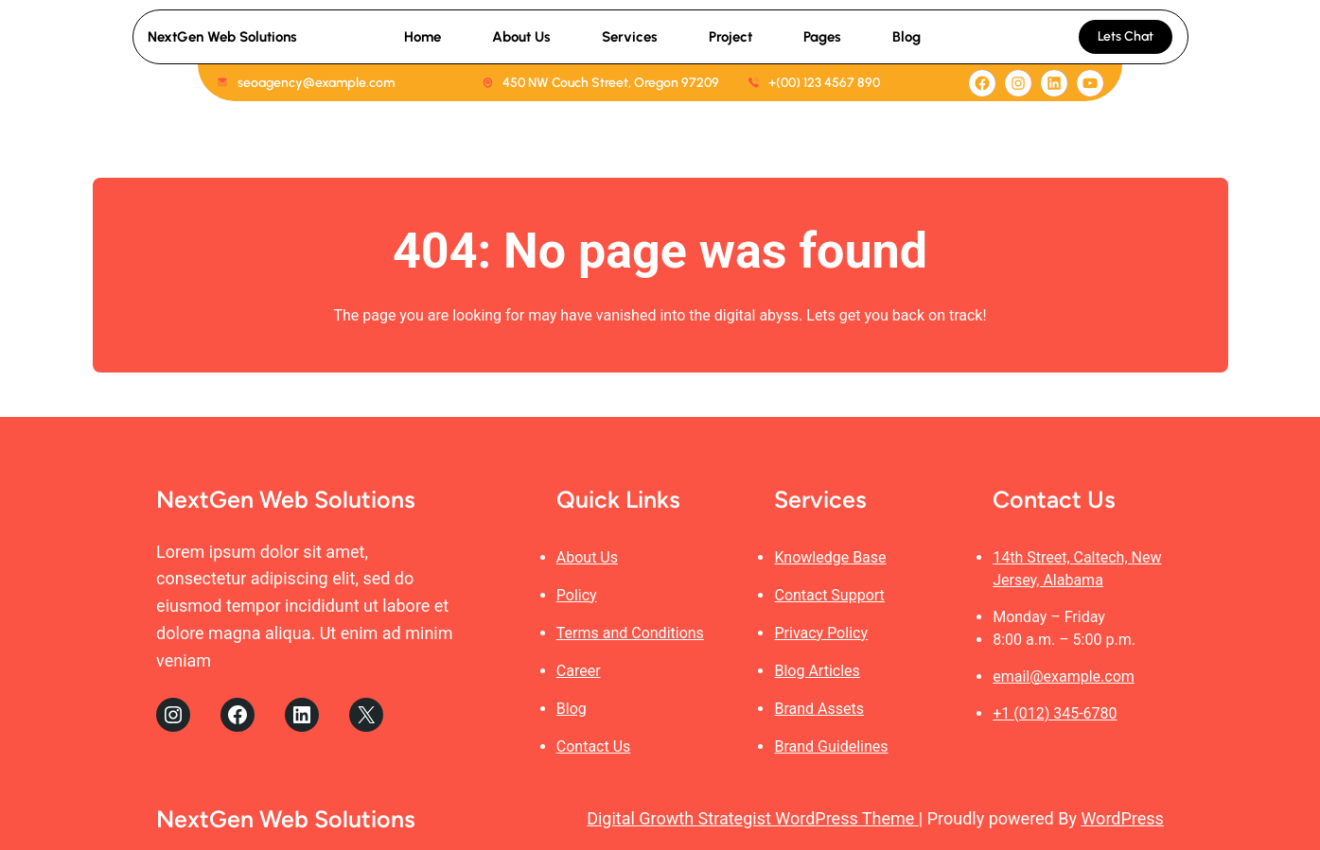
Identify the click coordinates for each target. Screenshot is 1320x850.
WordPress (1122, 818)
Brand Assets (819, 709)
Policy (576, 595)
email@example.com (1064, 676)
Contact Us (593, 746)
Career (578, 671)
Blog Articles (816, 671)
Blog (571, 709)
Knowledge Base (830, 557)
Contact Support (829, 595)
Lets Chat (1125, 36)
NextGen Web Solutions (222, 36)
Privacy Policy (821, 633)
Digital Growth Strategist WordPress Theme (753, 818)
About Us (587, 557)
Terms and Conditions (630, 633)
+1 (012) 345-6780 (1055, 713)
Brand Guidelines (831, 746)
